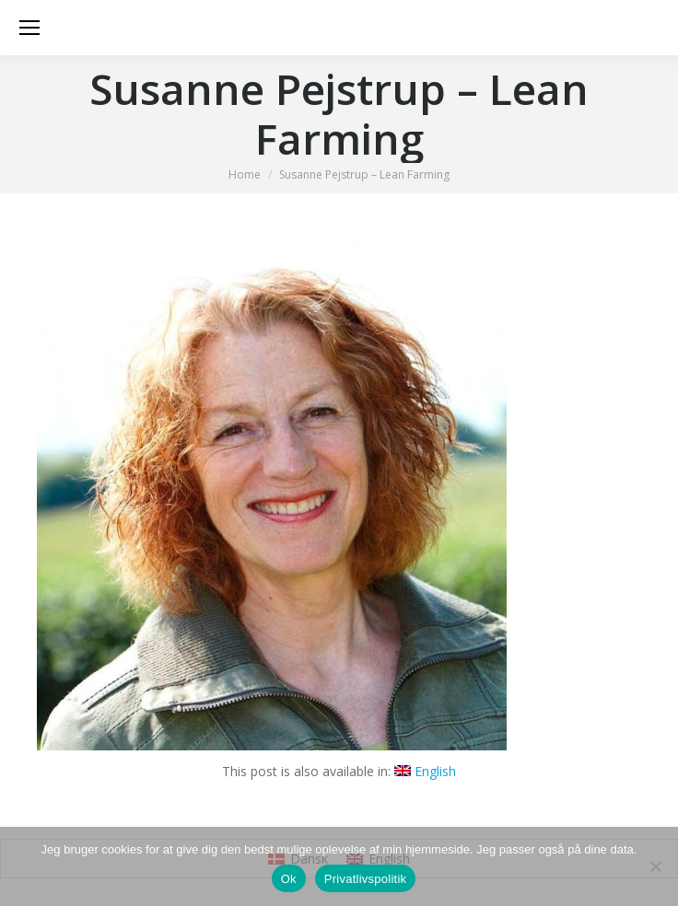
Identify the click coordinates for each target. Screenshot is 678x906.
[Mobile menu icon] (29, 28)
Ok (289, 879)
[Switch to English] (425, 771)
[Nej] (655, 866)
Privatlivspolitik (365, 879)
